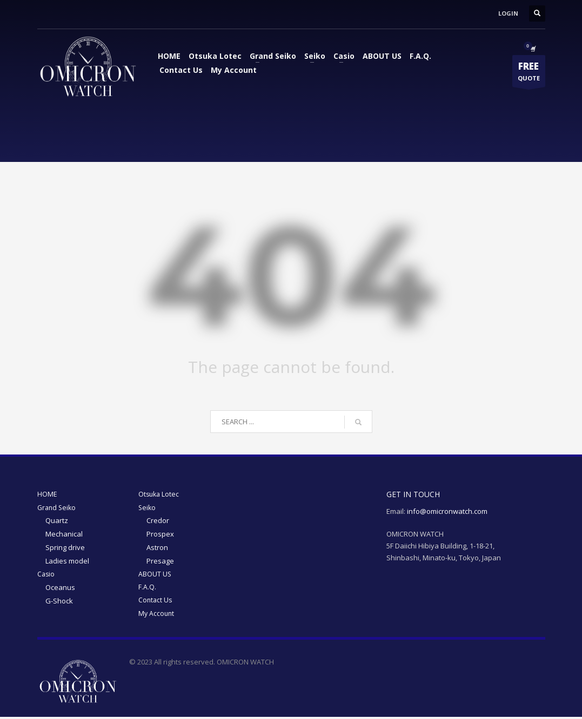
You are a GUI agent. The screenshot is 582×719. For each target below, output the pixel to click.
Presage (160, 561)
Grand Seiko (273, 56)
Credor (157, 521)
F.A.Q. (420, 56)
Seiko (314, 56)
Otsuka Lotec (215, 56)
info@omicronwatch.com (447, 511)
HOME (169, 56)
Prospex (160, 534)
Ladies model (67, 561)
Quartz (56, 521)
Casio (343, 56)
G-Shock (59, 601)
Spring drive (65, 548)
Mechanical (64, 534)
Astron (157, 548)
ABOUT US (382, 56)
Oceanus (60, 588)
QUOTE (528, 73)
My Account (234, 70)
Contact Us (181, 70)
